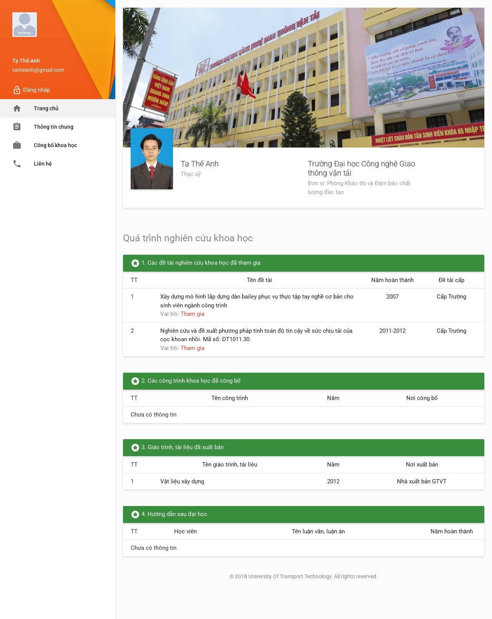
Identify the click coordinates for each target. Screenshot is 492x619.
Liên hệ (32, 163)
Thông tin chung (42, 127)
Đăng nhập (31, 90)
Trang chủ (35, 108)
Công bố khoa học (44, 145)
